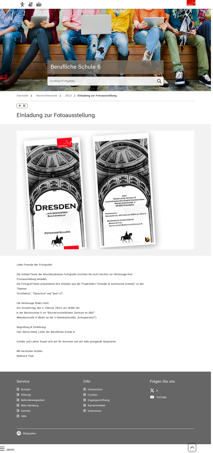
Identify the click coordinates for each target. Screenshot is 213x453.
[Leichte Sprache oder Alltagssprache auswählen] (38, 4)
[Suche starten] (159, 81)
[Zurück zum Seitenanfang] (192, 447)
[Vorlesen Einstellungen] (24, 106)
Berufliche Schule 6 (76, 67)
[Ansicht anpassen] (22, 4)
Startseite (22, 95)
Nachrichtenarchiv (46, 95)
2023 (68, 95)
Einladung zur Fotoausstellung (97, 95)
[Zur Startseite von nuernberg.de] (183, 7)
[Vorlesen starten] (20, 106)
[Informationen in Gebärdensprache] (30, 4)
